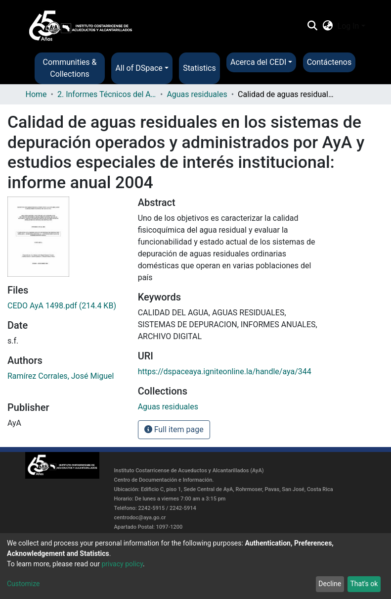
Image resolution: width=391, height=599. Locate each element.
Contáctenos (329, 62)
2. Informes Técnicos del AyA (106, 94)
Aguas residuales (197, 94)
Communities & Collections (70, 68)
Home (36, 94)
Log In (348, 26)
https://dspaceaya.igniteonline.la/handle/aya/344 (224, 371)
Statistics (199, 68)
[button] (327, 26)
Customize (23, 584)
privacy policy (122, 564)
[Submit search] (312, 26)
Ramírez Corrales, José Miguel (60, 376)
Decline (329, 584)
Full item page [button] (174, 429)
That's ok (364, 584)
